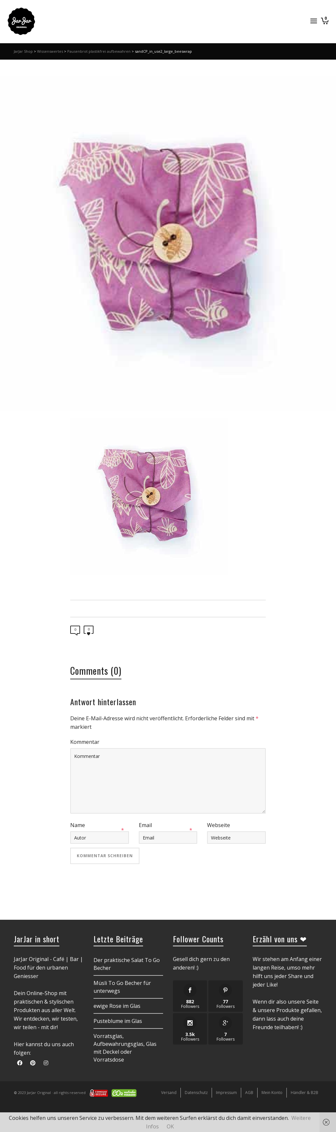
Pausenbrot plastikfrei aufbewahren (99, 51)
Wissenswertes (50, 51)
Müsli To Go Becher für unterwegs (122, 986)
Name (77, 825)
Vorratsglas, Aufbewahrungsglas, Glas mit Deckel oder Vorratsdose (125, 1047)
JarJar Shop (23, 51)
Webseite (218, 825)
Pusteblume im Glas (118, 1021)
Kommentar (84, 741)
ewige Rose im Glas (117, 1005)
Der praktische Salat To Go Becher (127, 964)
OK (170, 1126)
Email (145, 825)
